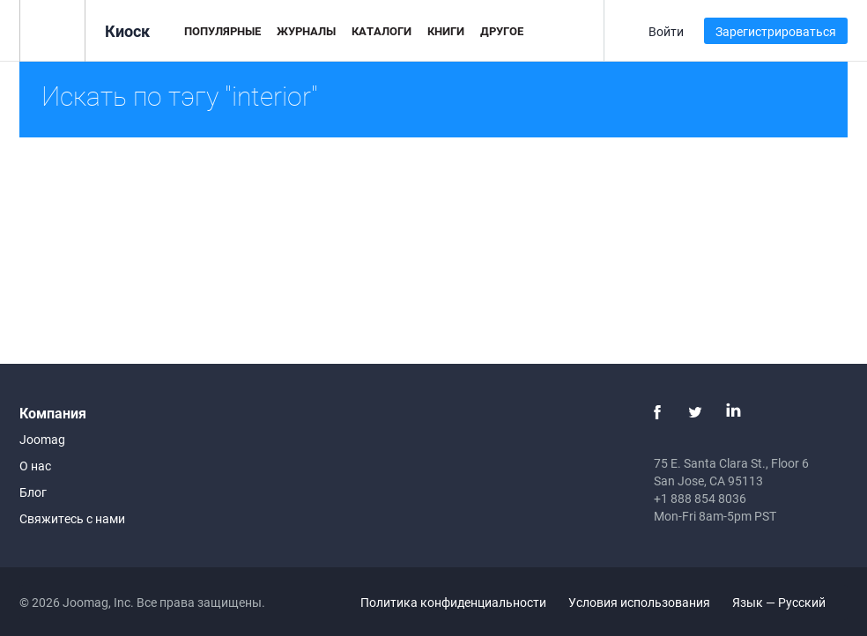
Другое (501, 31)
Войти (666, 31)
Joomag (42, 439)
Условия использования (639, 602)
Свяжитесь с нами (72, 518)
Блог (33, 492)
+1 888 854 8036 (700, 498)
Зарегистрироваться (775, 31)
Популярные (222, 31)
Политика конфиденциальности (453, 602)
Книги (445, 31)
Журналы (306, 31)
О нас (35, 465)
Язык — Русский (789, 602)
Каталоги (381, 31)
